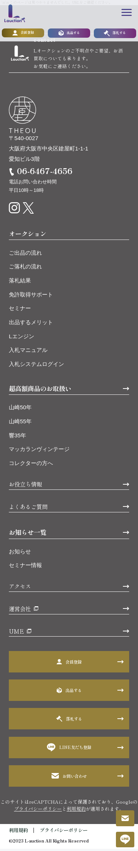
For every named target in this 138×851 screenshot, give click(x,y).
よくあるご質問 (28, 509)
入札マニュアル (28, 352)
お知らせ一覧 (27, 534)
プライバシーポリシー (38, 810)
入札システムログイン (36, 366)
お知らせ (20, 553)
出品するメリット (31, 325)
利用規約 (76, 810)
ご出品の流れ (25, 255)
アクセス (20, 588)
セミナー (20, 311)
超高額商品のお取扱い (40, 390)
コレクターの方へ (31, 465)
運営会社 (20, 611)
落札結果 (20, 283)
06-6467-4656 (44, 173)
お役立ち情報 (25, 486)
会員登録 (23, 33)
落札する (115, 33)
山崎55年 (20, 424)
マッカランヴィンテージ (39, 451)
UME (16, 633)
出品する (69, 33)
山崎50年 (20, 410)
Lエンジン (21, 338)
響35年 (17, 437)
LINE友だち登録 (69, 750)
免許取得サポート (31, 297)
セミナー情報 (25, 567)
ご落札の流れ (25, 269)
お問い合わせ (69, 778)
